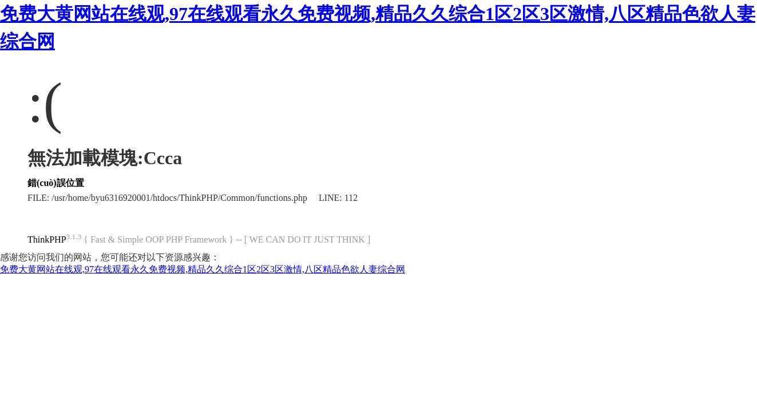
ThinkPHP (46, 239)
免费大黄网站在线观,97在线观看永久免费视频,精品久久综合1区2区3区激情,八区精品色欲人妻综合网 (202, 269)
